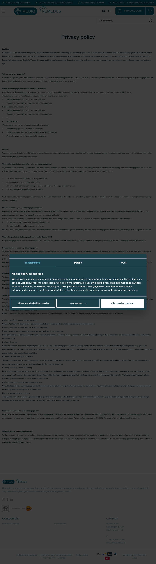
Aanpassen (78, 303)
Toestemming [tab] (32, 262)
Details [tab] (78, 262)
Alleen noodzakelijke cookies (33, 303)
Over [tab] (123, 262)
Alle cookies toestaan (122, 303)
